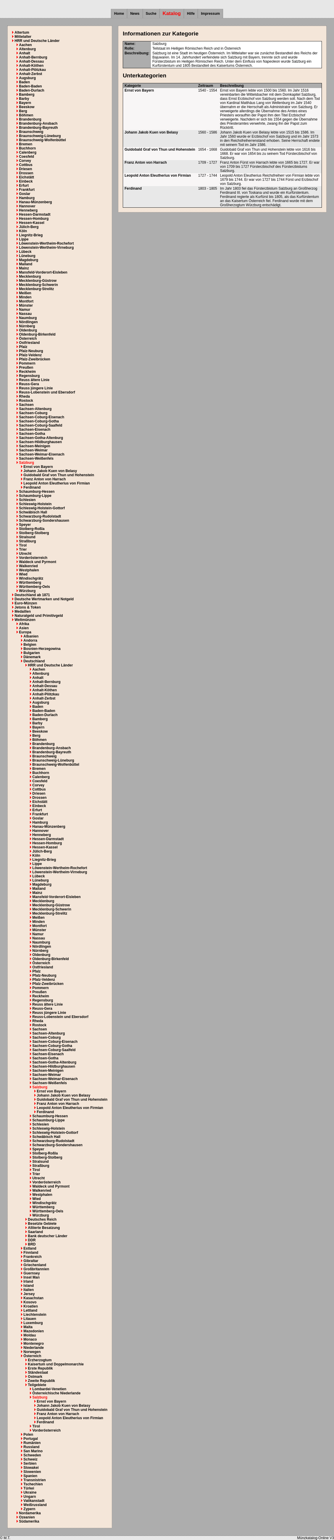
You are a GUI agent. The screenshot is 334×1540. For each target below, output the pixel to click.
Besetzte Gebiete (42, 1224)
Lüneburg (27, 256)
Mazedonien (33, 1331)
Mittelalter (22, 37)
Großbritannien (36, 1269)
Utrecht (25, 554)
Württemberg (30, 582)
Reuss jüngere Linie (36, 388)
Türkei (28, 1488)
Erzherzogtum (39, 1360)
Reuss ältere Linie (34, 380)
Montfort (26, 301)
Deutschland (34, 661)
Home (119, 14)
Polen (28, 1434)
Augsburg (27, 78)
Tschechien (33, 1484)
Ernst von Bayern (38, 467)
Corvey (25, 161)
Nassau (25, 314)
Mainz (24, 268)
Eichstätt (26, 177)
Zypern (29, 1509)
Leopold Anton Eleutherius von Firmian (56, 483)
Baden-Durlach (31, 90)
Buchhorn (27, 148)
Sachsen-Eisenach (34, 429)
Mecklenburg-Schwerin (38, 285)
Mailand (25, 264)
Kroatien (30, 1306)
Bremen (25, 144)
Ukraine (29, 1492)
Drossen (26, 173)
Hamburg (27, 198)
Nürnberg (27, 326)
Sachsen (26, 405)
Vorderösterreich (33, 558)
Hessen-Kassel (31, 223)
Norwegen (32, 1352)
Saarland (35, 1232)
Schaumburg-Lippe (35, 496)
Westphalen (29, 570)
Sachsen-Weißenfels (36, 458)
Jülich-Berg (28, 227)
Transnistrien (34, 1480)
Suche (151, 14)
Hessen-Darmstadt (34, 214)
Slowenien (32, 1472)
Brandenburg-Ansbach (38, 123)
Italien (28, 1290)
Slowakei (30, 1468)
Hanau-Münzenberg (35, 202)
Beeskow (26, 107)
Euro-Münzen (25, 603)
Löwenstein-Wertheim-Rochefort (46, 243)
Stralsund (27, 537)
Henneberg (28, 210)
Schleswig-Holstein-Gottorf (42, 508)
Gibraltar (30, 1261)
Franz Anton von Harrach (44, 479)
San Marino (33, 1451)
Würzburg (27, 591)
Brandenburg (30, 119)
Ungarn (29, 1497)
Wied (23, 574)
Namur (24, 310)
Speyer (25, 525)
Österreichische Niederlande (56, 1393)
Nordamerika (30, 1513)
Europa (25, 632)
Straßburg (27, 541)
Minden (25, 297)
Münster (26, 305)
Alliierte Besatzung (44, 1228)
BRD (32, 1244)
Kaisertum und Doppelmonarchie (56, 1364)
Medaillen (22, 611)
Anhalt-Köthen (31, 66)
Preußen (26, 367)
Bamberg (26, 94)
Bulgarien (31, 653)
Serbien (29, 1463)
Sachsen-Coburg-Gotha (39, 421)
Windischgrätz (31, 578)
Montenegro (33, 1343)
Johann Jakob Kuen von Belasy (50, 471)
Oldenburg (28, 330)
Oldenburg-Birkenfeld (37, 334)
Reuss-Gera (29, 384)
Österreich (28, 338)
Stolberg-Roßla (31, 529)
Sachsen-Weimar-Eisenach (41, 454)
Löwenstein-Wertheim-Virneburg (46, 247)
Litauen (29, 1319)
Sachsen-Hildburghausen (40, 442)
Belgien (29, 645)
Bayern (25, 103)
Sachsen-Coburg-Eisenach (41, 417)
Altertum (21, 32)
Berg (23, 111)
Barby (24, 99)
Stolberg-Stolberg (34, 533)
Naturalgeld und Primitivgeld (38, 616)
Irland (28, 1281)
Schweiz (30, 1459)
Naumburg (28, 318)
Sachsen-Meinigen (34, 446)
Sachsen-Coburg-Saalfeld (40, 425)
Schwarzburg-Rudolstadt (40, 516)
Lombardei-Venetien (49, 1389)
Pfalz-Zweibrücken (34, 359)
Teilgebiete (37, 1385)
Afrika (24, 624)
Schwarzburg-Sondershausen (44, 520)
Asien (24, 628)
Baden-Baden (30, 86)
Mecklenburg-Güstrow (38, 281)
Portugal (30, 1439)
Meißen (25, 293)
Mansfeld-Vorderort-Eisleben (43, 272)
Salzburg (26, 463)
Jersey (29, 1294)
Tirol (23, 545)
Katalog (172, 13)
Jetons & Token (27, 607)
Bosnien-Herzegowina (41, 649)
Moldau (29, 1335)
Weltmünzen (24, 620)
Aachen (25, 45)
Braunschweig (31, 132)
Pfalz (23, 347)
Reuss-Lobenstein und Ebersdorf (47, 392)
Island (28, 1286)
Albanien (30, 636)
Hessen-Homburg (34, 219)
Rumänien (32, 1443)
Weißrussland (34, 1505)
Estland (29, 1248)
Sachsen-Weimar (33, 450)
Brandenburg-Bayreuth (38, 128)
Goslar (24, 194)
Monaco (30, 1339)
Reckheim (27, 372)
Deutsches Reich (42, 1219)
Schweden (32, 1455)
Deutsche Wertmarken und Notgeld (44, 599)
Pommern (27, 363)
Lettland (30, 1310)
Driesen (25, 169)
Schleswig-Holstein (35, 504)
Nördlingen (28, 322)
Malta (28, 1327)
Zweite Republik (41, 1381)
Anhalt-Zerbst (30, 74)
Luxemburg (33, 1323)
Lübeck (25, 252)
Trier (23, 549)
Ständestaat (38, 1372)
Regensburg (29, 376)
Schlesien (27, 500)
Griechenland (34, 1265)
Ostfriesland (29, 343)
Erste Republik (40, 1368)
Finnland (30, 1252)
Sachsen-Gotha (32, 434)
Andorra (30, 640)
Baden (24, 82)
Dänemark (32, 657)
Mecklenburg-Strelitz (36, 289)
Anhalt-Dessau (31, 61)
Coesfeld (26, 157)
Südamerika (29, 1521)
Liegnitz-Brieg (31, 235)
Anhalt (24, 53)
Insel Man (31, 1277)
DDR (32, 1240)
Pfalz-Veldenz (30, 355)
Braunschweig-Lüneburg (40, 136)
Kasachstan (33, 1298)
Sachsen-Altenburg (35, 409)
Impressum (210, 14)
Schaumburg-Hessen (36, 492)
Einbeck (26, 181)
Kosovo (29, 1302)
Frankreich (32, 1257)
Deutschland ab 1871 (32, 595)
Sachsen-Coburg (33, 413)
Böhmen (26, 115)
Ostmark (35, 1377)
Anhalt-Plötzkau (32, 70)
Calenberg (27, 152)
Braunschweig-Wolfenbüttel (42, 140)
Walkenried (28, 566)
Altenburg (27, 49)
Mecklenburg (30, 276)
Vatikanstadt (33, 1501)
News (134, 14)
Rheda (24, 396)
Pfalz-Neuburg (31, 351)
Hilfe (191, 14)
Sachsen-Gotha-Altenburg (41, 438)
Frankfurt (27, 190)
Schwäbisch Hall (33, 512)
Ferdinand (32, 487)
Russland (31, 1447)
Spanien (30, 1476)
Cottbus (25, 165)
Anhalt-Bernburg (33, 57)
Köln (23, 231)
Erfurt (24, 185)
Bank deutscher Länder (47, 1236)
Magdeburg (28, 260)
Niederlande (33, 1348)
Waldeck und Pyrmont (37, 562)
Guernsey (31, 1273)
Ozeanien (27, 1517)
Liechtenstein (34, 1315)
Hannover (27, 206)
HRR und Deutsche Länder (36, 41)
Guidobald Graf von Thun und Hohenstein (58, 475)
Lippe (23, 239)
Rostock (26, 401)
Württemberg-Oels (34, 587)
